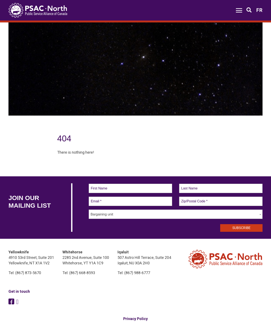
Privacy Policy (135, 318)
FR (259, 10)
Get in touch (19, 291)
